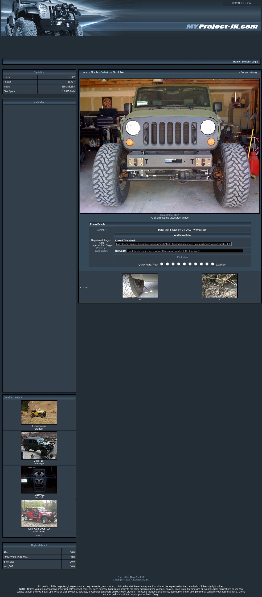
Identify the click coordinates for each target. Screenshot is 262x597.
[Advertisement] (131, 47)
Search (246, 61)
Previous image (249, 72)
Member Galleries (101, 72)
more (39, 535)
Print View (182, 257)
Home (236, 61)
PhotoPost (135, 577)
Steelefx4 (118, 72)
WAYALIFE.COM (241, 3)
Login (255, 61)
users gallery (101, 250)
